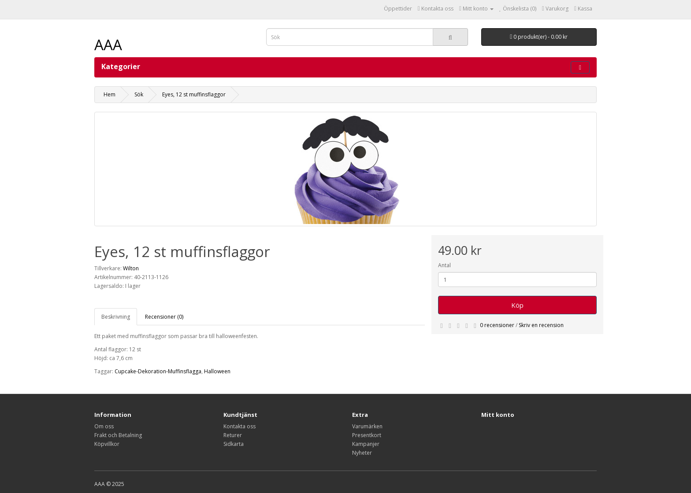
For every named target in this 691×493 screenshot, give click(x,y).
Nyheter (362, 452)
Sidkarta (233, 444)
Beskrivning (115, 316)
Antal (444, 265)
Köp (517, 305)
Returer (232, 435)
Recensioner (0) (164, 316)
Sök (138, 94)
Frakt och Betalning (118, 435)
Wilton (131, 268)
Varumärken (367, 426)
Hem (109, 94)
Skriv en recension (541, 325)
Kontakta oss (239, 426)
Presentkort (366, 435)
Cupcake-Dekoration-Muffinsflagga (158, 371)
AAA (108, 45)
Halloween (217, 371)
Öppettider (398, 8)
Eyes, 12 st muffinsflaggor (194, 94)
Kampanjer (365, 444)
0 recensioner (497, 325)
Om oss (104, 426)
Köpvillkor (106, 444)
